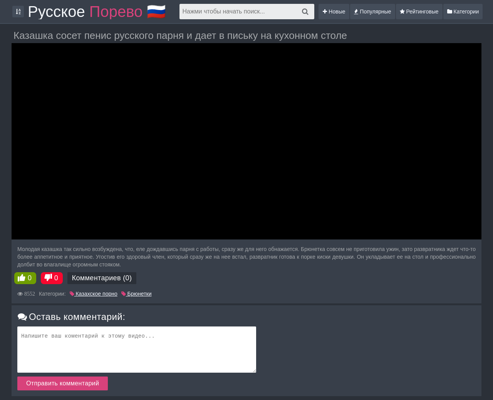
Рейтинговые (419, 11)
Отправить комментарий (62, 383)
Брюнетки (136, 294)
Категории (463, 11)
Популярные (372, 11)
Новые (334, 11)
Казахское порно (93, 294)
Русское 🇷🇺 (97, 11)
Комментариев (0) (102, 278)
